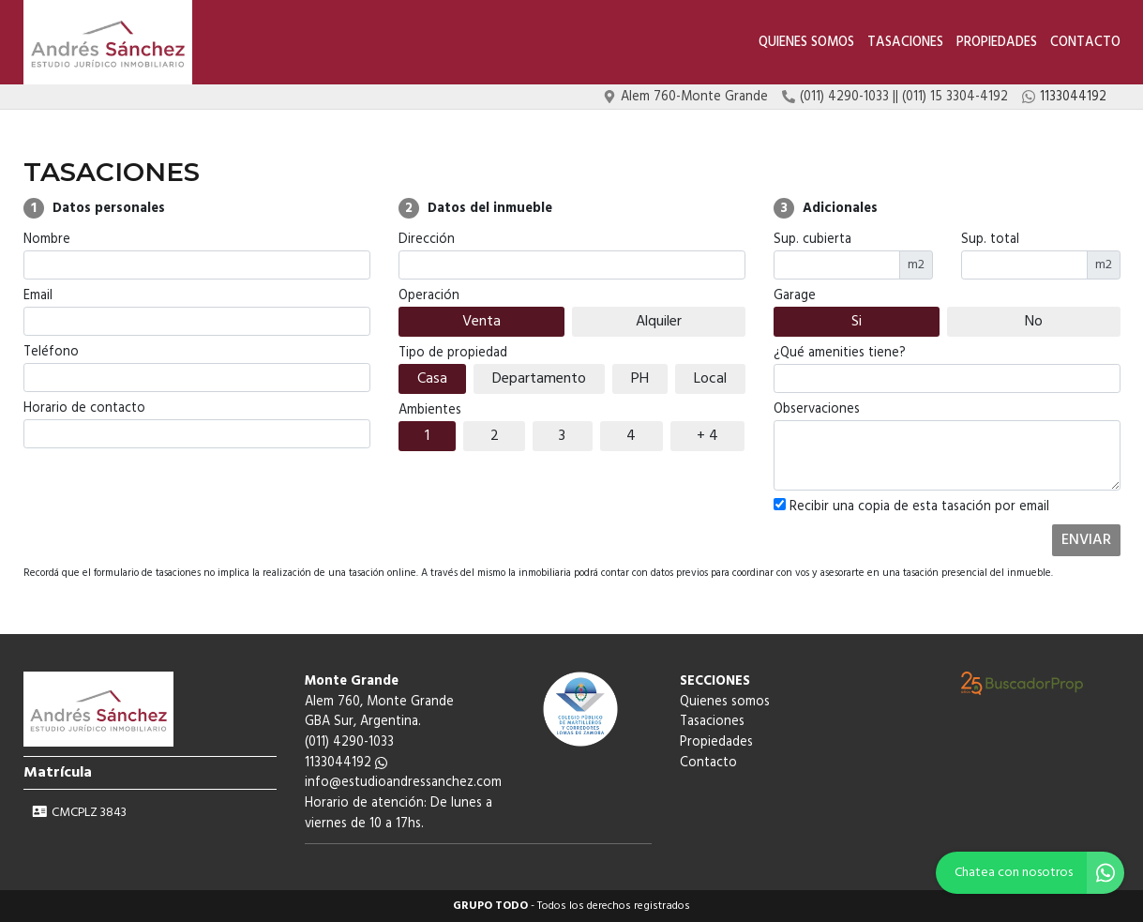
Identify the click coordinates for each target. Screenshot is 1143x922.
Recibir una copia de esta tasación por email (911, 507)
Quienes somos (806, 42)
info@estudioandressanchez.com (403, 783)
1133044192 (346, 763)
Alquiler (659, 322)
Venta (481, 322)
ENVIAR (1086, 540)
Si (856, 322)
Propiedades (996, 42)
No (1034, 322)
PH (640, 379)
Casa (432, 379)
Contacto (1085, 42)
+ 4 (707, 436)
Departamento (539, 379)
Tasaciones (905, 42)
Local (710, 379)
